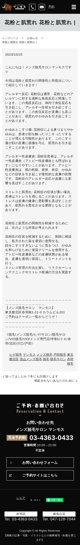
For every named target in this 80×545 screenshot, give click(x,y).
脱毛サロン (58, 359)
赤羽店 (21, 514)
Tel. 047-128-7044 (59, 519)
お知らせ (32, 38)
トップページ (10, 38)
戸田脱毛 (59, 354)
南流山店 (59, 514)
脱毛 (46, 359)
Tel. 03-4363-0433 (21, 519)
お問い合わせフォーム (40, 462)
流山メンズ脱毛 (31, 359)
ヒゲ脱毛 (15, 354)
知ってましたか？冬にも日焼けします (31, 376)
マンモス (29, 354)
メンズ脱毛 (44, 354)
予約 (51, 6)
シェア (20, 498)
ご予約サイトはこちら (40, 475)
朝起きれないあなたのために (54, 380)
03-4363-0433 (51, 437)
